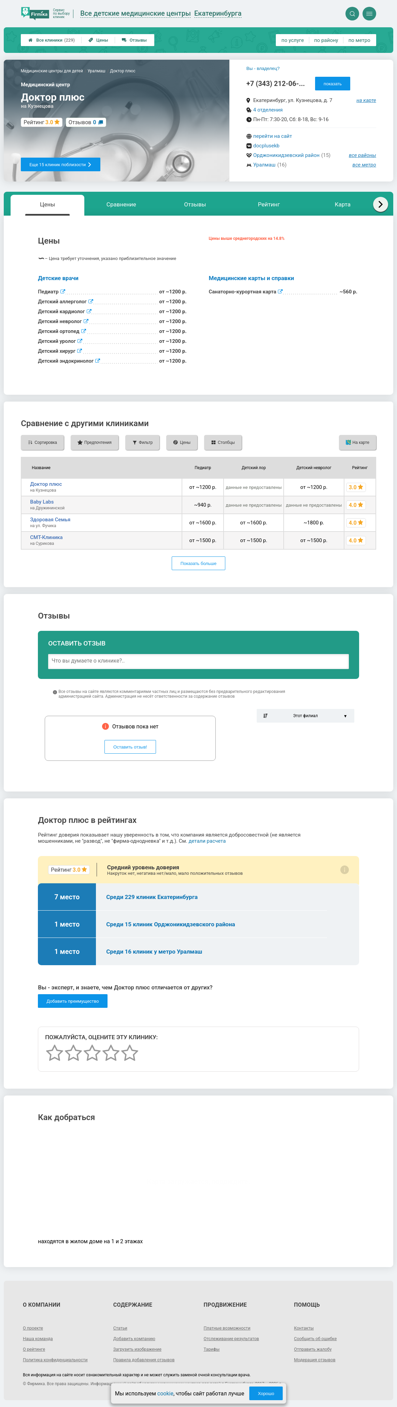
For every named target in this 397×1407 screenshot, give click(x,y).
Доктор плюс (46, 484)
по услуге (293, 40)
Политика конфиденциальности (59, 1359)
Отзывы (134, 40)
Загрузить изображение (140, 1349)
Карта (343, 204)
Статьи (121, 1328)
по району (326, 40)
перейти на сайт (272, 136)
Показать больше (198, 563)
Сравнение (121, 204)
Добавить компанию (136, 1338)
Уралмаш (264, 165)
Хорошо (266, 1393)
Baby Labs (42, 502)
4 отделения (268, 110)
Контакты (305, 1328)
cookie (165, 1393)
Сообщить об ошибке (317, 1338)
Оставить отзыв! (130, 747)
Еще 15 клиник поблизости (60, 164)
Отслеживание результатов (235, 1338)
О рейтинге (35, 1349)
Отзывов (82, 122)
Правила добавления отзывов (147, 1359)
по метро (359, 40)
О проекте (34, 1328)
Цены (98, 40)
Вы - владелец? (263, 68)
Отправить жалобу (315, 1349)
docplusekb (266, 146)
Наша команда (39, 1338)
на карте (366, 100)
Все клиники (51, 40)
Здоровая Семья (50, 520)
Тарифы (213, 1349)
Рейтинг (269, 204)
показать (333, 83)
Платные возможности (230, 1328)
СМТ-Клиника (46, 537)
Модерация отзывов (317, 1359)
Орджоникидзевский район (286, 155)
